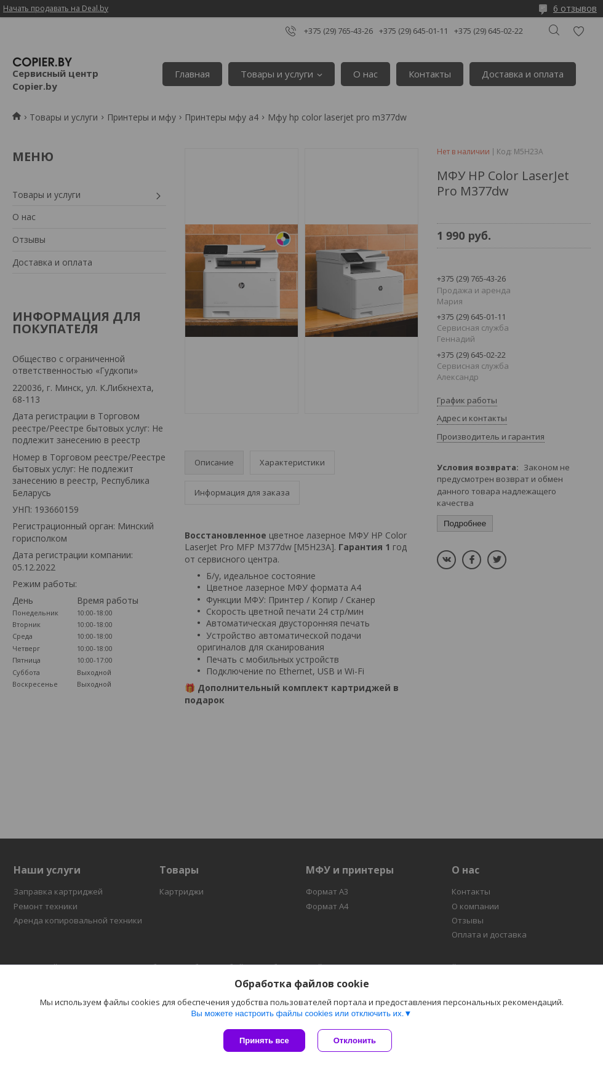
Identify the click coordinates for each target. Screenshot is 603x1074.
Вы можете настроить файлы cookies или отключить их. (297, 1013)
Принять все (264, 1040)
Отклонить (354, 1040)
